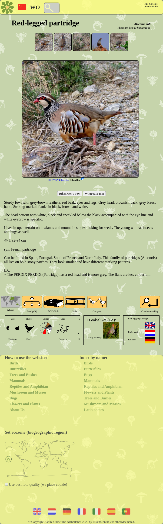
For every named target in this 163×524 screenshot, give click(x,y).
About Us (17, 410)
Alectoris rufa (142, 24)
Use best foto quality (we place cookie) (37, 484)
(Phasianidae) (142, 27)
